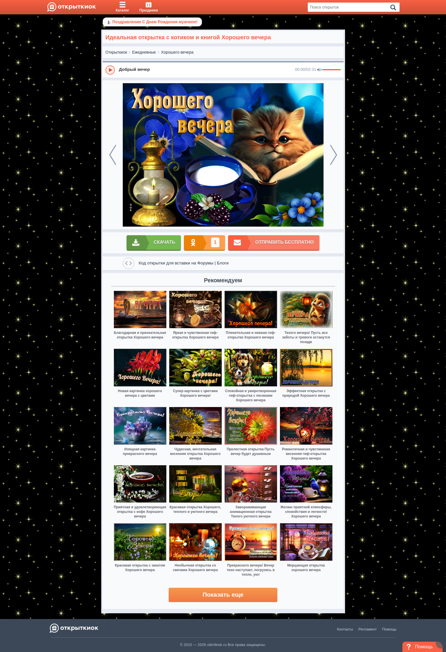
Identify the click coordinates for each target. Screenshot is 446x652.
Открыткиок (116, 52)
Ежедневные (144, 52)
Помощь (389, 629)
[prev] (112, 155)
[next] (333, 155)
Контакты (345, 629)
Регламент (368, 629)
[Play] (110, 70)
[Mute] (319, 70)
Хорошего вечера (177, 52)
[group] (223, 69)
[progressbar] (331, 70)
